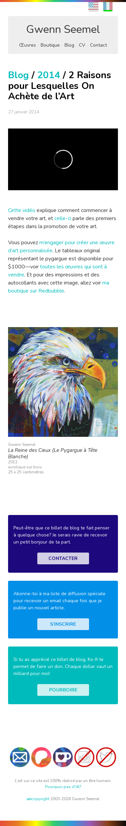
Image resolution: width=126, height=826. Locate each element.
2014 (48, 75)
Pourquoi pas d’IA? (63, 786)
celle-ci (62, 218)
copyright (38, 799)
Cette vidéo (21, 210)
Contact (98, 45)
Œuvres (27, 45)
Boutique (50, 45)
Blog (69, 45)
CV (82, 45)
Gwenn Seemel (63, 29)
